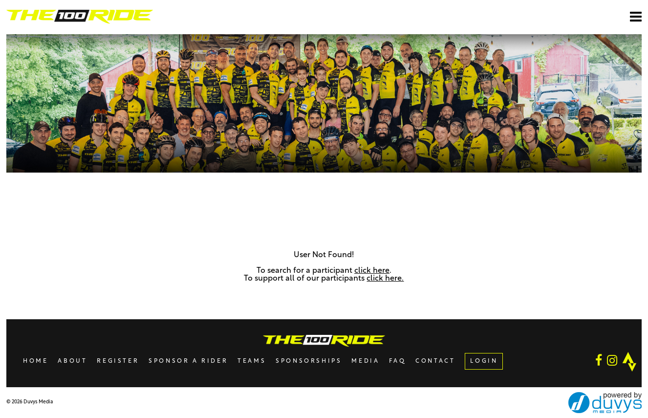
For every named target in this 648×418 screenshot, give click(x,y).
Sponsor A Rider (188, 361)
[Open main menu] (636, 16)
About (72, 361)
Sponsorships (309, 361)
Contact (435, 361)
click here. (385, 279)
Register (118, 361)
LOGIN (483, 361)
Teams (252, 361)
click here (371, 271)
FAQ (397, 361)
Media (365, 361)
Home (35, 361)
